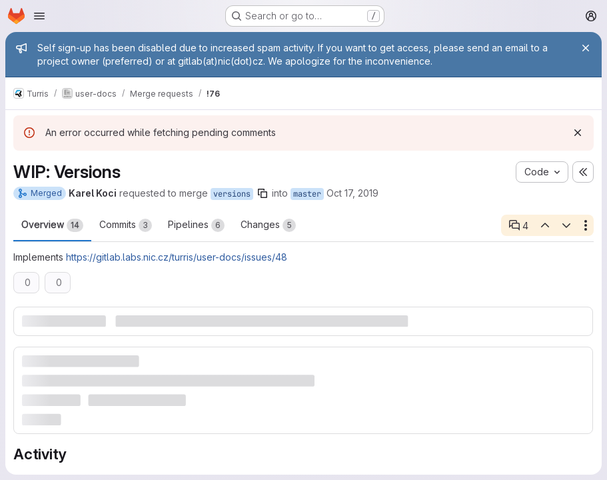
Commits (125, 225)
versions (232, 194)
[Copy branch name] (263, 193)
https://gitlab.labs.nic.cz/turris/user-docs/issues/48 (176, 257)
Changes (268, 225)
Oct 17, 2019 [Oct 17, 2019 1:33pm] (352, 193)
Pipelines (196, 225)
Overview (52, 225)
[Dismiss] (578, 133)
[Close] (586, 48)
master (307, 194)
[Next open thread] (566, 225)
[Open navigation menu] (39, 16)
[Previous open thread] (544, 225)
